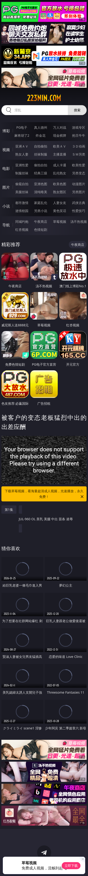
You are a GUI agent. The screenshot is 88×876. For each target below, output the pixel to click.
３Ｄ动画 (78, 146)
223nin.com (44, 98)
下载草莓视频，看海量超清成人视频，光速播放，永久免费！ (44, 494)
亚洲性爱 (21, 165)
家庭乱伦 (40, 202)
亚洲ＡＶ (21, 146)
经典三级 (40, 173)
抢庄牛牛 (78, 135)
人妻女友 (59, 202)
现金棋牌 (59, 135)
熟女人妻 (21, 154)
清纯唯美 (40, 192)
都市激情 (21, 202)
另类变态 (78, 173)
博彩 (6, 130)
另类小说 (40, 210)
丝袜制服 (40, 154)
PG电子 (21, 127)
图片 (6, 187)
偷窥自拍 (21, 184)
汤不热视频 (78, 221)
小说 (6, 206)
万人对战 (59, 127)
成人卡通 (59, 165)
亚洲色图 (40, 184)
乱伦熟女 (59, 173)
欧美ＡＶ (59, 146)
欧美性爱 (78, 165)
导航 (6, 225)
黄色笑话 (59, 210)
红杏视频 (21, 229)
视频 (6, 149)
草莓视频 (59, 221)
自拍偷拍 (40, 146)
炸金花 (41, 135)
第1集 (9, 509)
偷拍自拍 (40, 165)
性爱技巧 (78, 210)
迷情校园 (21, 210)
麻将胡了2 (21, 135)
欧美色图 (59, 184)
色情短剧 (40, 229)
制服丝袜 (21, 173)
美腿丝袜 (21, 192)
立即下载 (71, 865)
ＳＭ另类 (78, 154)
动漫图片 (78, 184)
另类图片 (78, 192)
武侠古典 (78, 202)
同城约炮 (21, 221)
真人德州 (40, 127)
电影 (6, 168)
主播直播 (59, 154)
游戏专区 (78, 127)
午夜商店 (40, 221)
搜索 (77, 110)
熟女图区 (59, 192)
